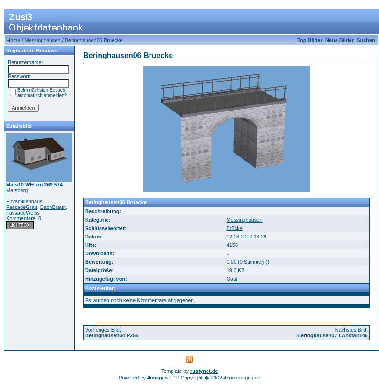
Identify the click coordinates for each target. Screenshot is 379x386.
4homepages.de (241, 377)
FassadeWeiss (23, 212)
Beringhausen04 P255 (111, 335)
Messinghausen (43, 40)
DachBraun (53, 207)
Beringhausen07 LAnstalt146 (332, 335)
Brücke (235, 228)
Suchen (366, 40)
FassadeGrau (21, 207)
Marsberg (17, 190)
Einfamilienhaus (24, 201)
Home (13, 40)
